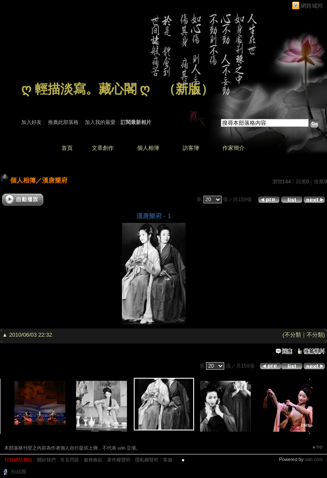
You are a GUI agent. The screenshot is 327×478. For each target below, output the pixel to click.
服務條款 (93, 459)
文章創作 (103, 148)
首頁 (67, 148)
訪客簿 (191, 148)
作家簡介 (234, 148)
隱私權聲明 (146, 459)
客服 (167, 459)
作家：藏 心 (34, 101)
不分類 (293, 335)
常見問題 (69, 459)
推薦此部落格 (63, 122)
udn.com (314, 459)
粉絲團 (18, 472)
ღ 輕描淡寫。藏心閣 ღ (85, 89)
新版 (188, 89)
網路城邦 (312, 6)
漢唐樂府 (55, 180)
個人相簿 (148, 148)
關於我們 (46, 459)
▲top (317, 446)
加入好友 (31, 122)
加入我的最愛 (100, 122)
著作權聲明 (118, 459)
